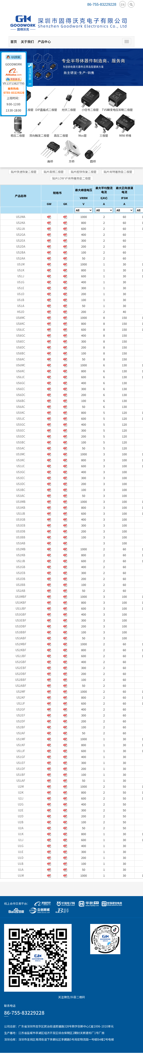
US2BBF (20, 680)
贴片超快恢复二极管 (83, 172)
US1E (20, 288)
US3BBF (20, 632)
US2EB (20, 573)
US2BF (20, 727)
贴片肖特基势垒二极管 (118, 172)
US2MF (20, 691)
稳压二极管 (18, 126)
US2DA (20, 246)
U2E (20, 810)
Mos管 (82, 126)
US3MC (20, 454)
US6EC (20, 389)
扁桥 (50, 151)
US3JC (20, 466)
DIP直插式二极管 (46, 100)
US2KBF (20, 650)
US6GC (20, 383)
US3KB (20, 507)
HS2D (20, 312)
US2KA (20, 223)
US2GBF (20, 662)
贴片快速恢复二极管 (24, 172)
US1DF (20, 769)
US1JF (21, 751)
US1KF (20, 745)
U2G (20, 804)
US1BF (20, 775)
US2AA (20, 258)
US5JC (20, 418)
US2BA (20, 252)
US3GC (20, 472)
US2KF (20, 697)
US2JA (20, 229)
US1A (20, 306)
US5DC (20, 436)
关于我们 (27, 41)
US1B (20, 300)
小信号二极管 (90, 100)
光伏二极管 (69, 100)
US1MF (20, 739)
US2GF (20, 709)
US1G (20, 282)
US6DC (20, 395)
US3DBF (20, 626)
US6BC (20, 401)
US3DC (20, 484)
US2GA (20, 234)
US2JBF (21, 656)
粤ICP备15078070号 (130, 1056)
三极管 (104, 126)
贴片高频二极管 (54, 172)
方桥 (71, 151)
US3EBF (20, 620)
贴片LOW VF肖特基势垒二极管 (71, 178)
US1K (20, 270)
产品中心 (44, 41)
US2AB (20, 591)
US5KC (20, 413)
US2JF (21, 703)
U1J (20, 840)
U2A (20, 828)
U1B (20, 864)
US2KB (20, 555)
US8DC (20, 347)
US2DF (20, 721)
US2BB (20, 585)
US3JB (20, 513)
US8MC (20, 318)
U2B (20, 822)
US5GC (20, 424)
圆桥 (93, 151)
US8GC (20, 335)
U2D (20, 816)
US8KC (20, 323)
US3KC (20, 460)
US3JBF (21, 608)
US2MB (20, 549)
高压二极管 (61, 126)
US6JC (20, 377)
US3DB (20, 531)
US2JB (20, 561)
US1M (20, 264)
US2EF (20, 715)
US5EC (20, 430)
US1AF (20, 780)
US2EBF (20, 668)
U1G (20, 846)
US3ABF (20, 638)
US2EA (20, 240)
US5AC (20, 448)
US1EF (20, 763)
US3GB (20, 519)
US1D (20, 294)
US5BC (20, 442)
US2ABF (20, 685)
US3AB (20, 543)
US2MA (20, 217)
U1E (20, 852)
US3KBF (20, 602)
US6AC (20, 407)
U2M (21, 786)
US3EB (20, 525)
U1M (21, 875)
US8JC (20, 329)
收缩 (30, 75)
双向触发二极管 (39, 126)
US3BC (20, 490)
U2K (20, 792)
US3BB (20, 537)
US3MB (20, 502)
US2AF (20, 733)
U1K (20, 834)
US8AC (20, 359)
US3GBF (20, 614)
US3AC (20, 496)
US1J (20, 276)
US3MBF (20, 596)
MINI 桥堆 (125, 126)
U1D (20, 858)
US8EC (20, 341)
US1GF (20, 757)
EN (122, 4)
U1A (20, 869)
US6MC (20, 365)
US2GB (20, 567)
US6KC (20, 371)
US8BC (20, 353)
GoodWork (49, 1056)
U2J (20, 798)
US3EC (20, 478)
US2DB (20, 579)
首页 (13, 41)
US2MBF (20, 644)
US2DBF (20, 674)
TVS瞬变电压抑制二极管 (117, 100)
